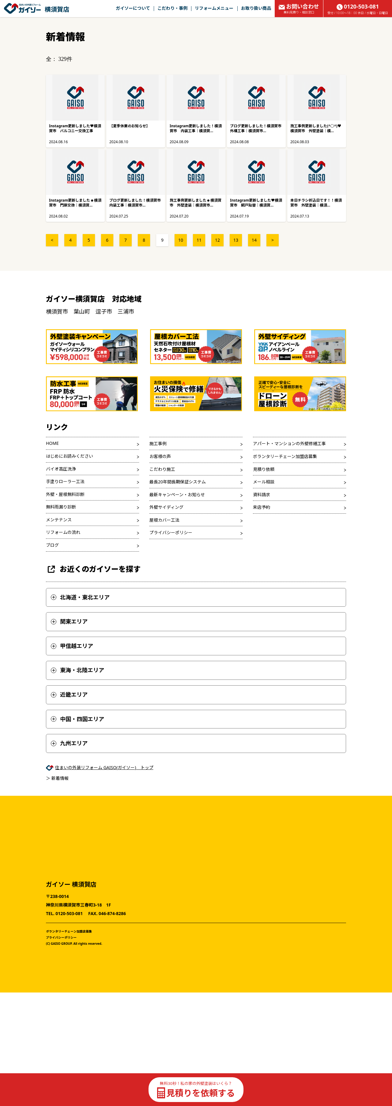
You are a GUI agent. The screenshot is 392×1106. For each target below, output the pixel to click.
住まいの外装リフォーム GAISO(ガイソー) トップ (104, 767)
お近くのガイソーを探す (93, 569)
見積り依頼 (263, 469)
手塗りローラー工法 (65, 481)
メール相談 (263, 482)
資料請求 (261, 494)
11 (199, 240)
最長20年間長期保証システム (177, 482)
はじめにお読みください (69, 456)
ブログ (52, 545)
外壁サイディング (166, 507)
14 (254, 240)
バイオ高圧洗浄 (61, 469)
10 (180, 240)
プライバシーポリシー (170, 532)
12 (217, 240)
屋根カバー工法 (164, 520)
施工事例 (158, 443)
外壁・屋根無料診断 (65, 494)
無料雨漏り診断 (61, 507)
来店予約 (261, 507)
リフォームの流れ (63, 532)
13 (235, 240)
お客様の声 (160, 456)
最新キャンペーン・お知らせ (177, 494)
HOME (52, 443)
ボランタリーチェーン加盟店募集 (285, 456)
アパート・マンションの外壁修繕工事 (289, 443)
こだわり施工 (162, 469)
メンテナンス (59, 520)
